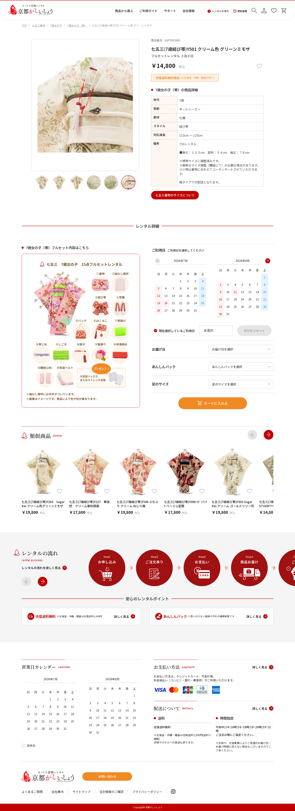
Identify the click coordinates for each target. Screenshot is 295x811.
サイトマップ (81, 791)
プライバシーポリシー (147, 791)
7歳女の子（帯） (77, 25)
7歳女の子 (56, 25)
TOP (24, 25)
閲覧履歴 (240, 11)
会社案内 (58, 791)
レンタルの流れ (218, 11)
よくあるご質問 (32, 791)
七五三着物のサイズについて (175, 195)
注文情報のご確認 (111, 791)
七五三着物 (38, 25)
